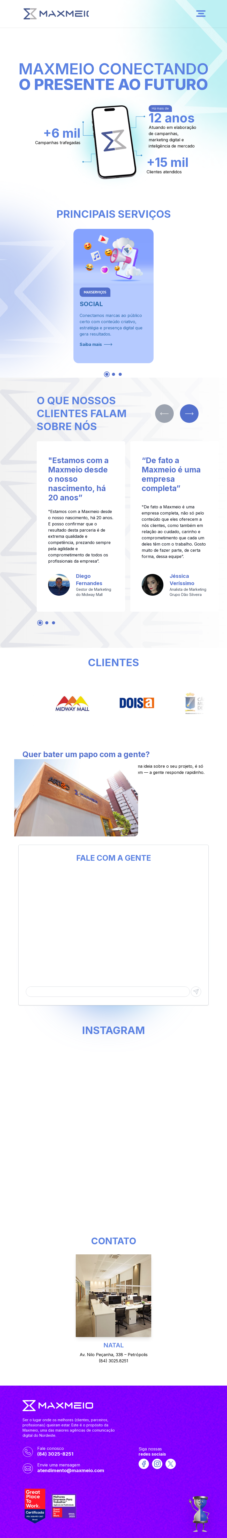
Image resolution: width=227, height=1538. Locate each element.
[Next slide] (189, 413)
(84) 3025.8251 (113, 1360)
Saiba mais (96, 344)
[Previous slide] (164, 413)
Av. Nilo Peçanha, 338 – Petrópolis (114, 1354)
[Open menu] (201, 14)
